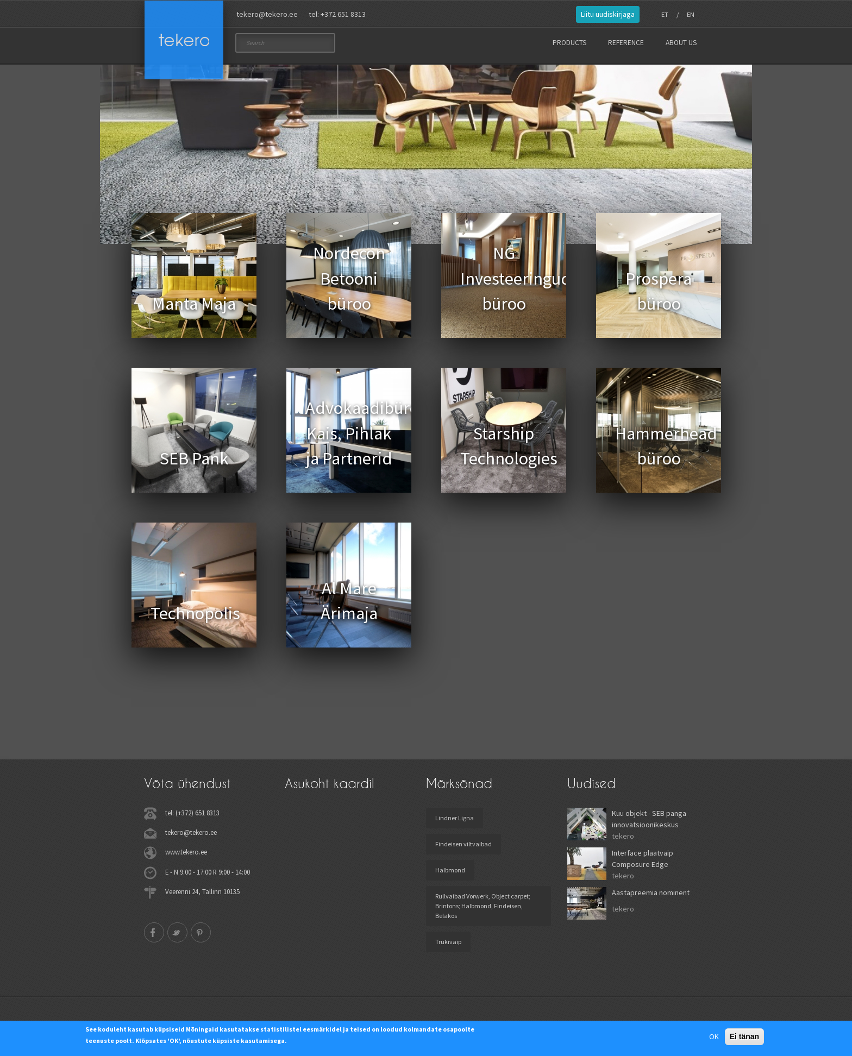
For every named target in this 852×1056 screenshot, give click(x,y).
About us (681, 42)
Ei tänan (744, 1036)
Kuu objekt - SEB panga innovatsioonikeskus (649, 822)
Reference (626, 42)
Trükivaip (448, 945)
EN (690, 14)
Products (569, 42)
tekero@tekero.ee (267, 14)
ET (664, 14)
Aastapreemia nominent (651, 896)
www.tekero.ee (186, 855)
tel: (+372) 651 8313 (192, 816)
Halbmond (450, 874)
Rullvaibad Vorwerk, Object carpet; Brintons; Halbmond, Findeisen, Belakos (482, 909)
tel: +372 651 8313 (337, 14)
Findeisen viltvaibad (463, 848)
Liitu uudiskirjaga (608, 14)
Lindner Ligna (454, 822)
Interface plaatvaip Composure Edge (642, 862)
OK (714, 1036)
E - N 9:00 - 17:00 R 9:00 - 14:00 (207, 875)
